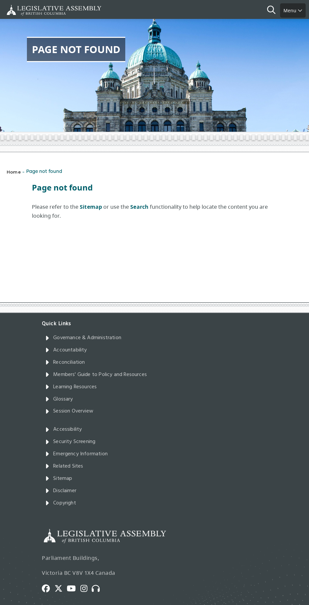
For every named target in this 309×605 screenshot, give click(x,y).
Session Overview (69, 411)
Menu (292, 10)
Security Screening (70, 441)
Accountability (66, 350)
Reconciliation (65, 362)
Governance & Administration (83, 338)
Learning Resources (71, 387)
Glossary (59, 399)
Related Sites (64, 466)
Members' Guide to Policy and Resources (96, 374)
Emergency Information (76, 454)
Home (14, 172)
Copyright (60, 503)
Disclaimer (60, 491)
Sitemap (58, 478)
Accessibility (63, 429)
